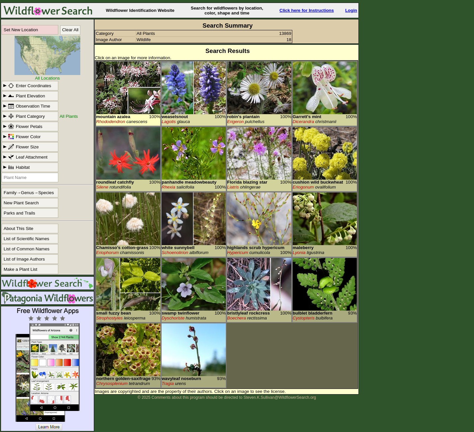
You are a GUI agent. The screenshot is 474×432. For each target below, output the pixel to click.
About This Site (18, 228)
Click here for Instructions (306, 10)
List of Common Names (26, 248)
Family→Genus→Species (29, 192)
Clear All (70, 29)
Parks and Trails (19, 213)
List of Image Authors (24, 259)
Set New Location (21, 29)
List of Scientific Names (26, 238)
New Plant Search (21, 202)
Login (351, 10)
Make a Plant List (20, 269)
